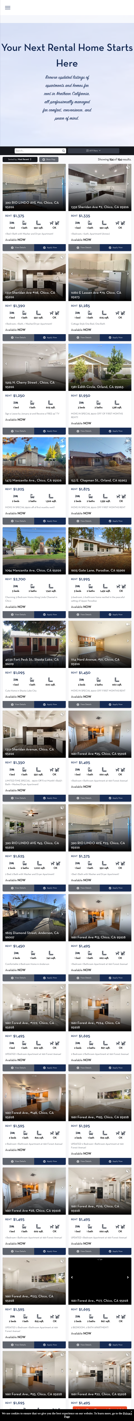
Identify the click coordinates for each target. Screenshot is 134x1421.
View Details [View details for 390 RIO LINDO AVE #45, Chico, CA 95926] (18, 888)
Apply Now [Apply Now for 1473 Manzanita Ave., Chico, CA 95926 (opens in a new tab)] (50, 521)
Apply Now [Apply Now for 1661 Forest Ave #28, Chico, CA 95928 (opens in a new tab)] (50, 1251)
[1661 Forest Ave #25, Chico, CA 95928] (100, 734)
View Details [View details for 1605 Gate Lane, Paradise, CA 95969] (84, 614)
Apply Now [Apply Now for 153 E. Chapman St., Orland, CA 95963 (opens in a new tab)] (115, 521)
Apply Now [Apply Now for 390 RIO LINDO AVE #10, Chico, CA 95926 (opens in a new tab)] (50, 247)
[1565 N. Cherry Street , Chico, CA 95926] (34, 367)
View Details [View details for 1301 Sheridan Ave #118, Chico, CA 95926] (18, 337)
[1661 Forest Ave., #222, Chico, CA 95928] (34, 1007)
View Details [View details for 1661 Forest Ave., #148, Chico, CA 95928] (18, 1161)
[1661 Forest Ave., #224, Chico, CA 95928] (100, 1007)
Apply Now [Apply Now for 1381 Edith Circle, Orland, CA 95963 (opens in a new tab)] (115, 431)
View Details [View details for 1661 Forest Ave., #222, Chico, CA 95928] (18, 1067)
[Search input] (40, 150)
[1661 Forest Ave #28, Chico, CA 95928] (34, 1191)
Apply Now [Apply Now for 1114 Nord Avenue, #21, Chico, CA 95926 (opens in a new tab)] (115, 704)
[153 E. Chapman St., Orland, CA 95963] (100, 460)
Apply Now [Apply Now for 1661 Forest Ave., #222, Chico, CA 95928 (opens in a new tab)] (50, 1067)
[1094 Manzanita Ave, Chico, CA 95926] (34, 550)
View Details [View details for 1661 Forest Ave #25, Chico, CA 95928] (84, 798)
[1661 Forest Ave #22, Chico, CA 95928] (100, 1374)
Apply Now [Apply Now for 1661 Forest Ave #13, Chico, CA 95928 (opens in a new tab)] (115, 978)
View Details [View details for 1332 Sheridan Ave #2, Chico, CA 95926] (84, 247)
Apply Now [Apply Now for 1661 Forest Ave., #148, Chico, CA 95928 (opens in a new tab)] (50, 1161)
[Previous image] (6, 184)
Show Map (48, 159)
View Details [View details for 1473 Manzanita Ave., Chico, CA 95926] (18, 521)
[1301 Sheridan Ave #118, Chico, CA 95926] (34, 277)
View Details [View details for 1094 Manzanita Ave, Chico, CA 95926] (18, 614)
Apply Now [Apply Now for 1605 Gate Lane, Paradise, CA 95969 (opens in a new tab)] (115, 614)
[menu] (7, 7)
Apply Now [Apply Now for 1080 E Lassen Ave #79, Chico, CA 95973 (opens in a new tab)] (115, 337)
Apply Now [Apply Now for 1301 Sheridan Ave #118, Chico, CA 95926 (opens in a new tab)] (50, 337)
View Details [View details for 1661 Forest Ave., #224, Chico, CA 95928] (84, 1067)
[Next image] (62, 184)
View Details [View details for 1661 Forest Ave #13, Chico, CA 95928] (84, 978)
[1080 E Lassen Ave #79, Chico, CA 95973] (100, 277)
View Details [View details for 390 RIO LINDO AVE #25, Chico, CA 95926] (84, 888)
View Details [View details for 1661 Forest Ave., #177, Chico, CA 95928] (84, 1345)
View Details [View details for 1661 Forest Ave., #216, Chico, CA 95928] (84, 1251)
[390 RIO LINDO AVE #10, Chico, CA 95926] (34, 187)
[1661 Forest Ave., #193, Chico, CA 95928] (100, 1097)
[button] (63, 150)
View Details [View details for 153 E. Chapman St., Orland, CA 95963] (84, 521)
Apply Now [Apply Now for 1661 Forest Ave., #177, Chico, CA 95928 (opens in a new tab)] (115, 1345)
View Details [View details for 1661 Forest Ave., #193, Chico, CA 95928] (84, 1161)
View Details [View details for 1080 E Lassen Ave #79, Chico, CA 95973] (84, 337)
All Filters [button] (93, 150)
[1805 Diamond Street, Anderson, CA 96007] (34, 917)
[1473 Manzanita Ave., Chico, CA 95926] (34, 460)
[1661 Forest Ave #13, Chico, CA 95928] (100, 917)
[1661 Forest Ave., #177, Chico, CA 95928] (100, 1281)
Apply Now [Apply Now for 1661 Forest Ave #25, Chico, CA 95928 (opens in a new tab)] (115, 798)
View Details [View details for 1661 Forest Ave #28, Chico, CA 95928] (18, 1251)
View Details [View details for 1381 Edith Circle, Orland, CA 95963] (84, 431)
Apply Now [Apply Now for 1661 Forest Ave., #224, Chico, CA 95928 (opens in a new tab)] (115, 1067)
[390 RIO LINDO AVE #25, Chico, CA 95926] (100, 827)
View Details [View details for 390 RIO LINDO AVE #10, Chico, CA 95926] (18, 247)
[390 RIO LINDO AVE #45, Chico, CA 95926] (34, 827)
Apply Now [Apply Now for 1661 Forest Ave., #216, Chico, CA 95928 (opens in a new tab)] (115, 1251)
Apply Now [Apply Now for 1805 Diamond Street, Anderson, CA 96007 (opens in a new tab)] (50, 978)
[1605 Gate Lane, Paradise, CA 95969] (100, 550)
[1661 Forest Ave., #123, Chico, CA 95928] (34, 1281)
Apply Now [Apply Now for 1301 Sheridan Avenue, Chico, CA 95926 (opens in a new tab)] (50, 798)
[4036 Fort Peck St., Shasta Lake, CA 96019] (34, 644)
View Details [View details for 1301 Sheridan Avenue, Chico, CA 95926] (18, 798)
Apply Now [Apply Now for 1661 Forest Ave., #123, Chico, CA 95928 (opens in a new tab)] (50, 1345)
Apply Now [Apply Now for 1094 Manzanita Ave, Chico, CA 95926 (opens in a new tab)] (50, 614)
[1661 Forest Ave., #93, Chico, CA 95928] (34, 1374)
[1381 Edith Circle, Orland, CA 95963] (100, 367)
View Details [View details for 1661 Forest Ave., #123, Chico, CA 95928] (18, 1345)
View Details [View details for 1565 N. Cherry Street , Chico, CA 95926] (18, 431)
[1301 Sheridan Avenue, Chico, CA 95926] (34, 734)
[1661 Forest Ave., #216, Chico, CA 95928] (100, 1191)
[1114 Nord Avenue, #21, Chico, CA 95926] (100, 644)
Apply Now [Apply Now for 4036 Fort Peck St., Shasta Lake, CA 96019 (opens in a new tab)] (50, 704)
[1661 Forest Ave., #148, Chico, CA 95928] (34, 1097)
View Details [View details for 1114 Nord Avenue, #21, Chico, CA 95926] (84, 704)
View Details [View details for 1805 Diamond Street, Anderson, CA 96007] (18, 978)
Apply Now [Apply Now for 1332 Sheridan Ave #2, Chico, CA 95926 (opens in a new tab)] (115, 247)
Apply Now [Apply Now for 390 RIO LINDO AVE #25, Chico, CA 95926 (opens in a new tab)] (115, 888)
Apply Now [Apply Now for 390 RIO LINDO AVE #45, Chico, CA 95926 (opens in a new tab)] (50, 888)
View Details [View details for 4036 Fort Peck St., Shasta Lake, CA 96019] (18, 704)
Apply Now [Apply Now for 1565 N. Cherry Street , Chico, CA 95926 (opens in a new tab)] (50, 431)
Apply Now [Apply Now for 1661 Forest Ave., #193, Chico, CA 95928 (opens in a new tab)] (115, 1161)
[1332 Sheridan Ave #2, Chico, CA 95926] (100, 187)
